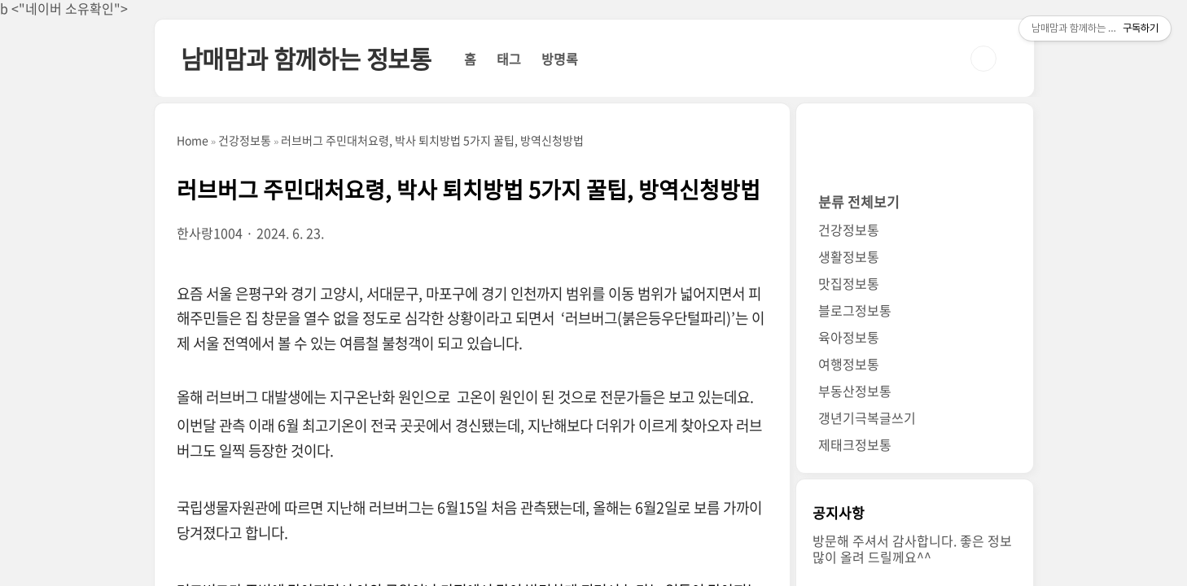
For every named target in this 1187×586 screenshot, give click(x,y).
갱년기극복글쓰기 (867, 417)
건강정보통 (848, 229)
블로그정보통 (854, 310)
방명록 (559, 58)
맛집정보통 (848, 283)
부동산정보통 (854, 390)
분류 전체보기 (859, 201)
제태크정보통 (854, 444)
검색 (983, 58)
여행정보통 (848, 364)
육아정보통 (848, 337)
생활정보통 (848, 256)
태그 (509, 58)
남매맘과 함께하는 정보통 (306, 58)
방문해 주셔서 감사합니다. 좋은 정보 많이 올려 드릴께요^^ (912, 548)
